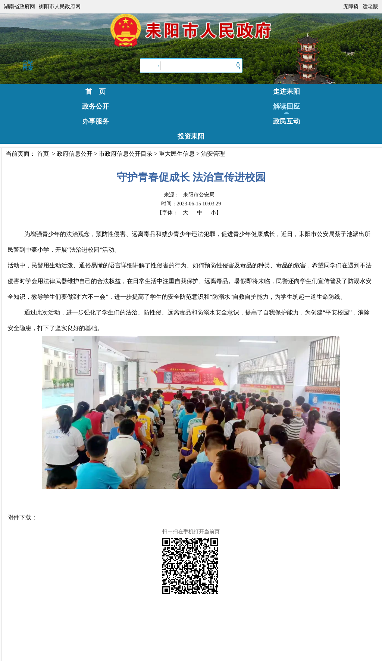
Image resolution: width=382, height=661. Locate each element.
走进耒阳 (286, 91)
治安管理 (213, 153)
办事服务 (95, 121)
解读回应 (286, 106)
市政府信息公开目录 (126, 153)
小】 (216, 212)
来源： (189, 195)
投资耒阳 (191, 136)
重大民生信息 (177, 153)
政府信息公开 (75, 153)
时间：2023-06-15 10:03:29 (191, 204)
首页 (43, 153)
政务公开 (95, 106)
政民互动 (286, 121)
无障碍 (351, 6)
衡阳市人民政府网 (60, 6)
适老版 (370, 6)
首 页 (95, 91)
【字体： (189, 212)
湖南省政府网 (19, 6)
